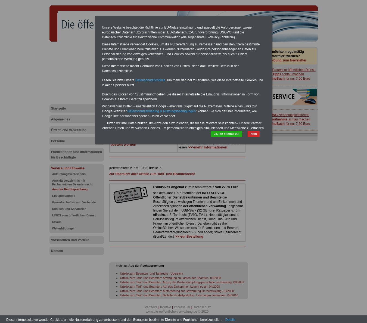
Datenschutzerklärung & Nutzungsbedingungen (161, 111)
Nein (253, 133)
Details (230, 320)
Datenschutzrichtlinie (150, 80)
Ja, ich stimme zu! (227, 133)
